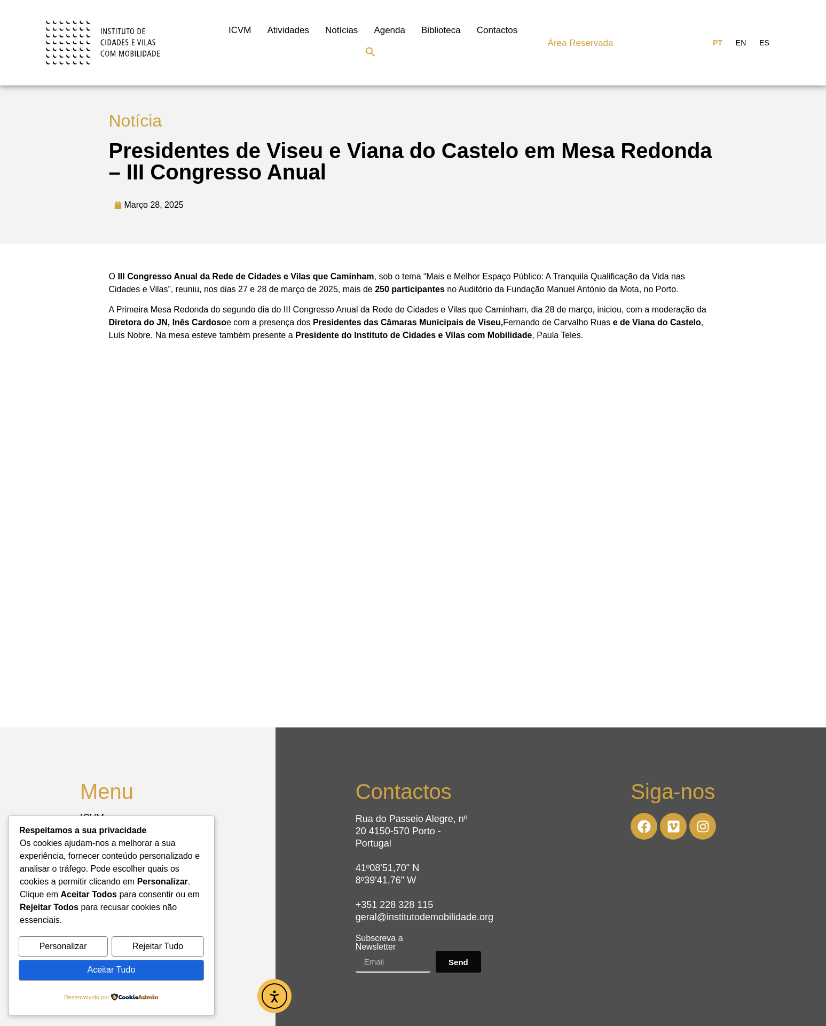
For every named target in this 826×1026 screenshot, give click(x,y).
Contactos (497, 30)
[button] (371, 52)
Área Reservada (580, 43)
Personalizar (63, 947)
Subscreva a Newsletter (379, 942)
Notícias (341, 30)
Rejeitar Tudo (157, 947)
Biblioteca (441, 30)
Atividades (288, 30)
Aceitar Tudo (111, 970)
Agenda (389, 30)
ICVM (240, 30)
